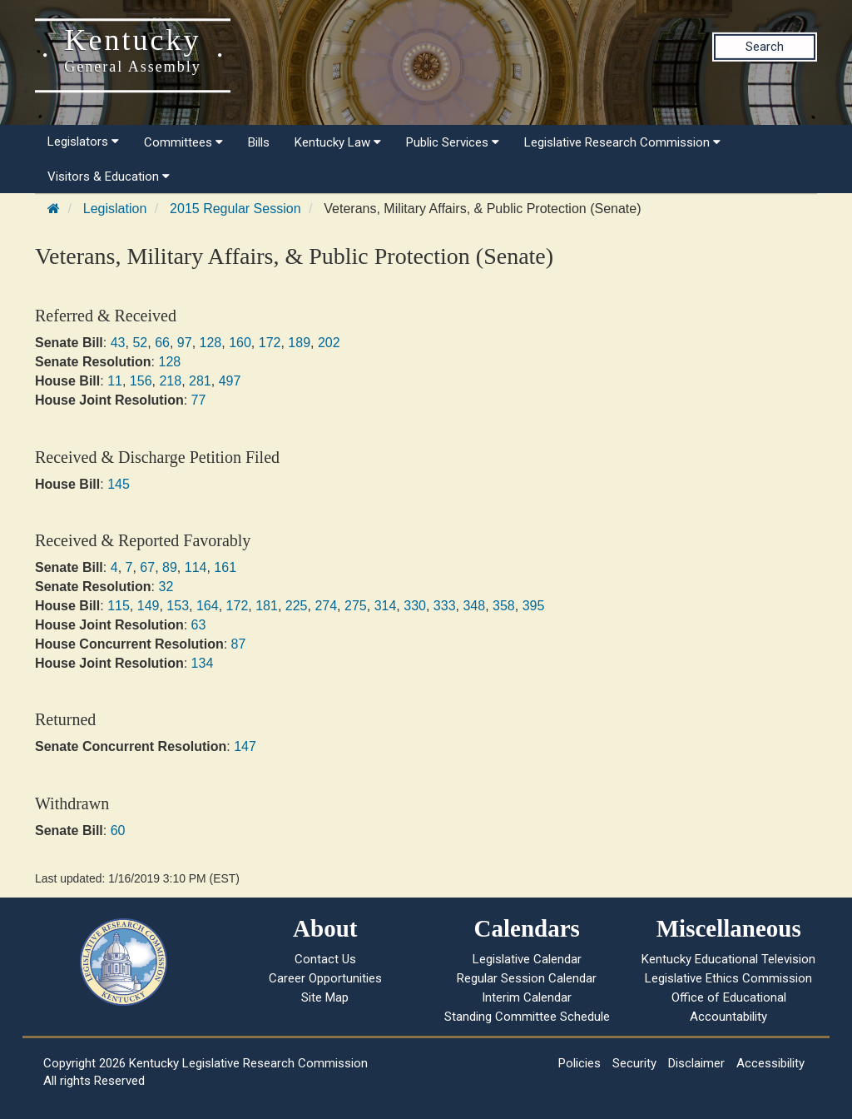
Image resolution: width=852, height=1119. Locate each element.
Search (765, 46)
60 (118, 830)
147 (245, 746)
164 (207, 606)
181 (266, 606)
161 (225, 567)
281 (200, 381)
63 (198, 625)
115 (118, 606)
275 (355, 606)
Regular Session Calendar (527, 978)
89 (169, 567)
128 (211, 343)
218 (170, 381)
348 (474, 606)
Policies (579, 1063)
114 (196, 567)
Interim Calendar (527, 997)
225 (296, 606)
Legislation (115, 208)
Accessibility (770, 1063)
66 (162, 343)
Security (634, 1063)
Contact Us (325, 959)
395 (534, 606)
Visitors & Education (108, 176)
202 (329, 343)
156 (141, 381)
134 (202, 663)
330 (415, 606)
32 (165, 586)
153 (177, 606)
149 (148, 606)
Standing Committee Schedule (527, 1016)
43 (118, 343)
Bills (259, 142)
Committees (183, 142)
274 (326, 606)
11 (114, 381)
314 (385, 606)
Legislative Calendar (527, 959)
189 (299, 343)
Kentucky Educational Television (728, 959)
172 (270, 343)
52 (139, 343)
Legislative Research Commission (622, 142)
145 (118, 484)
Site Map (325, 997)
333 (444, 606)
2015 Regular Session (235, 208)
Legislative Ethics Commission (728, 978)
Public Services (452, 142)
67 (147, 567)
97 (184, 343)
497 (230, 381)
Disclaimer (696, 1063)
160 (240, 343)
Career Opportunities (325, 978)
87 (238, 644)
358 (504, 606)
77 (198, 400)
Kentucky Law (338, 142)
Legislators (83, 141)
